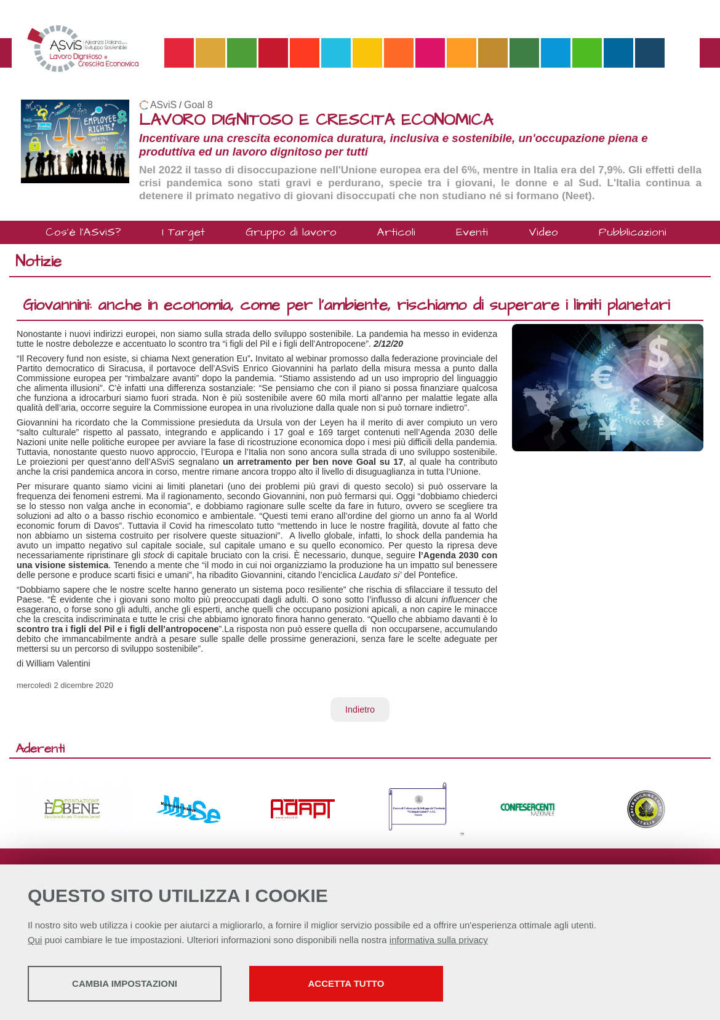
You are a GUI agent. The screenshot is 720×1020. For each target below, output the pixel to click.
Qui (35, 940)
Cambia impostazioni (124, 983)
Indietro (360, 709)
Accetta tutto (346, 983)
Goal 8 (198, 105)
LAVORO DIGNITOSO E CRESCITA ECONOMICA (316, 120)
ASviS (163, 105)
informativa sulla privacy (439, 940)
